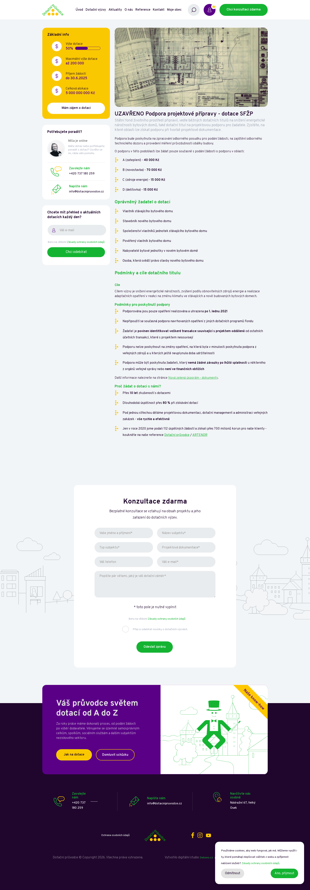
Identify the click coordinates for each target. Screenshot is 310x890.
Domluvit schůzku (115, 755)
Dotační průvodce (176, 435)
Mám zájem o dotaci (76, 109)
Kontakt (158, 10)
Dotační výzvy (96, 10)
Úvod (79, 10)
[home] (58, 10)
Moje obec (174, 10)
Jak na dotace (74, 755)
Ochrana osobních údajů (115, 835)
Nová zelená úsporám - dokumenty (193, 378)
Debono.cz (206, 857)
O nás (129, 10)
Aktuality (115, 10)
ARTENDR (199, 435)
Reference (142, 10)
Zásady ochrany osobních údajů (86, 242)
